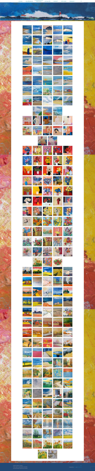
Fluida (75, 467)
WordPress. (79, 467)
